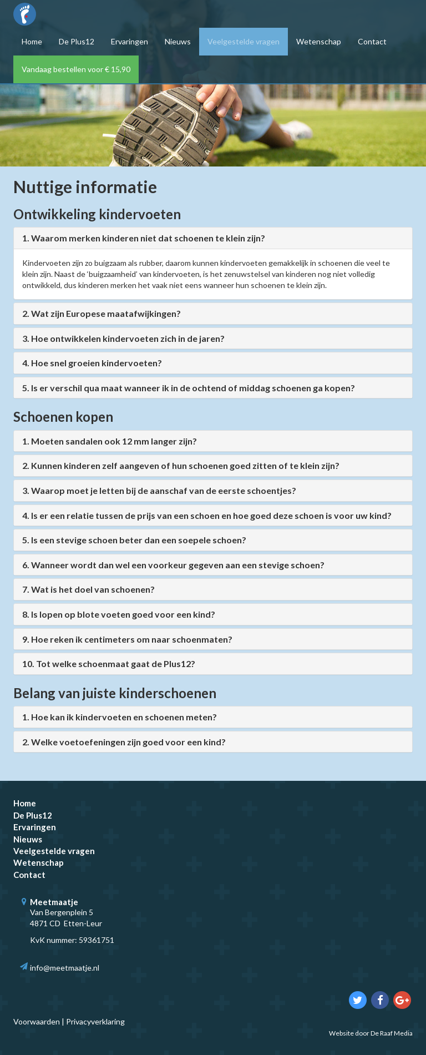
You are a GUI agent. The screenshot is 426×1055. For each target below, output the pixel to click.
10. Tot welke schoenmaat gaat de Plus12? (108, 663)
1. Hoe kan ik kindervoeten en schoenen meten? (119, 716)
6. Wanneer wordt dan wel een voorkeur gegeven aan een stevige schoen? (173, 564)
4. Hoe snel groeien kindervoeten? (92, 362)
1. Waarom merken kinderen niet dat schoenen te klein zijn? (143, 238)
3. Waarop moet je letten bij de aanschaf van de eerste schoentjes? (159, 490)
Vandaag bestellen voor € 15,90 (76, 69)
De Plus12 (76, 41)
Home (32, 41)
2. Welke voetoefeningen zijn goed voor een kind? (124, 741)
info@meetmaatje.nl (64, 967)
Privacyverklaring (95, 1021)
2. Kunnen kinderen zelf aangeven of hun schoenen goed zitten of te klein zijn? (180, 465)
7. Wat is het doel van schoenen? (88, 589)
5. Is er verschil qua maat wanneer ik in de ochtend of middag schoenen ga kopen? (188, 387)
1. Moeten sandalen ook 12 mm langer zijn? (109, 441)
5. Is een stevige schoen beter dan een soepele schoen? (134, 539)
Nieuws (178, 41)
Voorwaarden (36, 1021)
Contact (372, 41)
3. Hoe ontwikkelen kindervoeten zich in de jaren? (123, 338)
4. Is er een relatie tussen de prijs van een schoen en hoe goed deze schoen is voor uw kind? (207, 515)
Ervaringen (129, 41)
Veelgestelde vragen (243, 41)
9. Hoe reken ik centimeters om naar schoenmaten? (127, 639)
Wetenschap (318, 41)
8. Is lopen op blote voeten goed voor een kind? (118, 614)
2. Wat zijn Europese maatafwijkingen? (101, 313)
